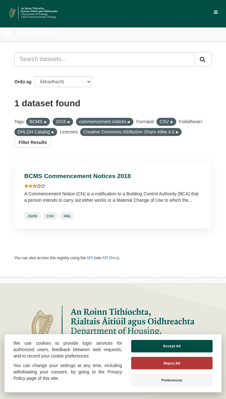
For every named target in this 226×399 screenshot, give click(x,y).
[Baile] (7, 33)
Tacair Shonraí (38, 33)
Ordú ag (23, 81)
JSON (32, 216)
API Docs (110, 258)
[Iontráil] (203, 59)
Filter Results (33, 142)
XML (67, 216)
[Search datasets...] (104, 59)
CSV (50, 216)
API (90, 258)
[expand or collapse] (215, 12)
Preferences (171, 380)
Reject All (171, 363)
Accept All (172, 346)
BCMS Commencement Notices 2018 (77, 176)
